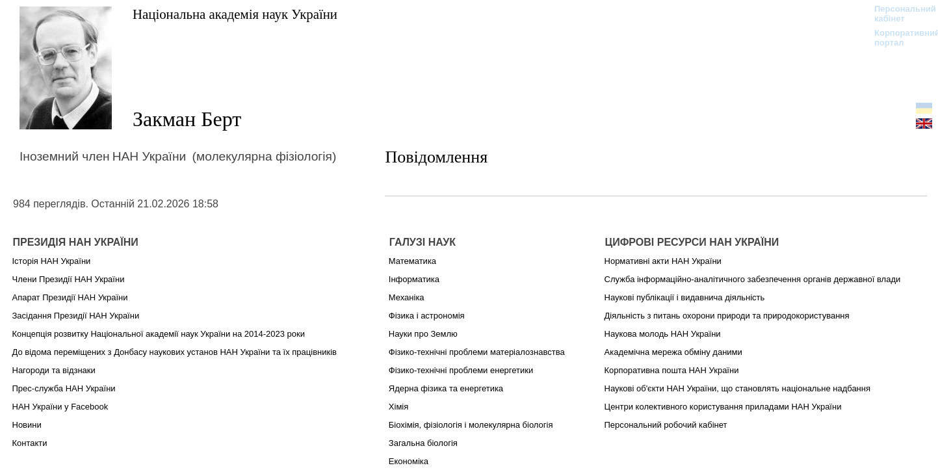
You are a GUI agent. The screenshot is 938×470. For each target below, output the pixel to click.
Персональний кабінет (898, 13)
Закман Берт (187, 119)
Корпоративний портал (898, 37)
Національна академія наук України (235, 14)
